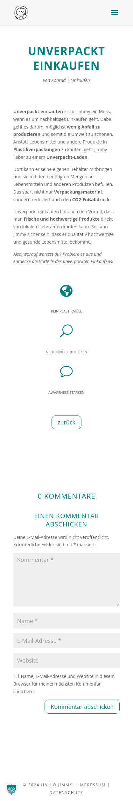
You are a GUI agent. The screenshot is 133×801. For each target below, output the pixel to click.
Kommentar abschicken (82, 706)
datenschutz (66, 792)
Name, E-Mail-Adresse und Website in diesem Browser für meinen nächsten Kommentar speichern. (64, 683)
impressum (92, 785)
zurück (66, 422)
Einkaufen (80, 80)
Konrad (58, 80)
